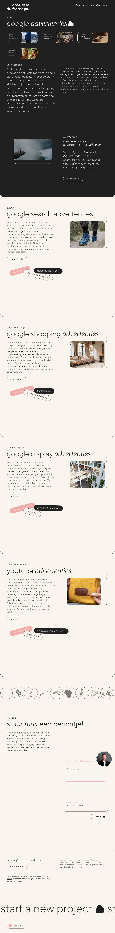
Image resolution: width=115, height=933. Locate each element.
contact (14, 499)
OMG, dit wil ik (17, 262)
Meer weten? (16, 382)
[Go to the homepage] (18, 7)
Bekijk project (73, 178)
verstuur (99, 820)
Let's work (18, 925)
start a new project (53, 909)
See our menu (17, 866)
